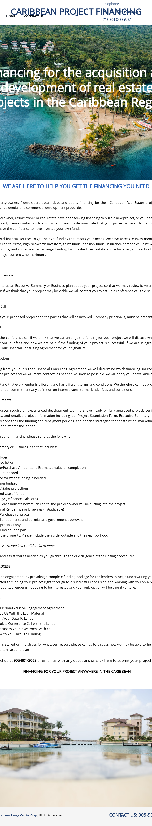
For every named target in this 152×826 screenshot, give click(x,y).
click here (104, 660)
